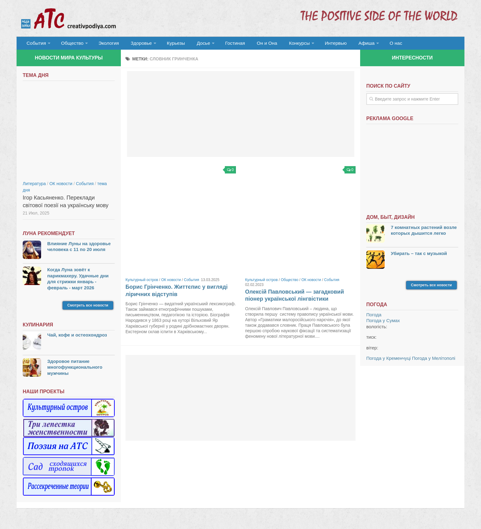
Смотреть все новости (87, 308)
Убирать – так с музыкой (419, 255)
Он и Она (253, 44)
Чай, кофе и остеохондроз (77, 337)
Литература (34, 186)
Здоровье (135, 44)
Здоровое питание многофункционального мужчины (74, 369)
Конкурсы (283, 44)
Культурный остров (141, 282)
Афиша (347, 44)
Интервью (318, 44)
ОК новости (171, 282)
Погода (373, 317)
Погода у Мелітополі (433, 360)
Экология (105, 44)
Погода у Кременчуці (388, 360)
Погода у (383, 322)
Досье (194, 44)
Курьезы (169, 44)
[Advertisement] (240, 116)
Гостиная (224, 44)
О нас (374, 44)
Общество (70, 44)
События (35, 44)
